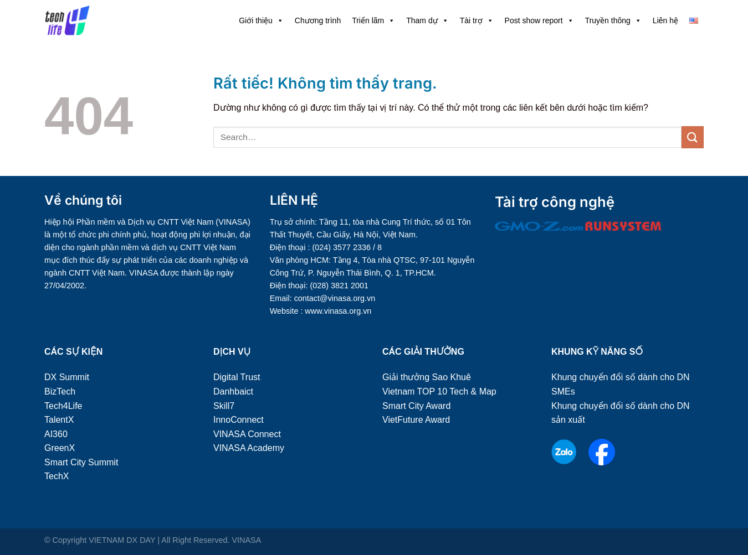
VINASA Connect (247, 434)
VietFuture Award (416, 419)
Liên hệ (665, 20)
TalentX (59, 419)
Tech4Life (63, 406)
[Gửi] (693, 137)
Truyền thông (613, 20)
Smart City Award (416, 406)
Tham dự (427, 20)
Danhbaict (233, 391)
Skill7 (223, 406)
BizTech (59, 391)
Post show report (539, 20)
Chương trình (318, 20)
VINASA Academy (248, 448)
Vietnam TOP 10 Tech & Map (439, 391)
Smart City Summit (81, 462)
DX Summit (66, 377)
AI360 (56, 434)
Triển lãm (373, 20)
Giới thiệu (261, 20)
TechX (56, 476)
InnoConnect (238, 419)
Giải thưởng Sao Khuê (426, 377)
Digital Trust (236, 377)
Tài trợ (477, 20)
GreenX (59, 448)
